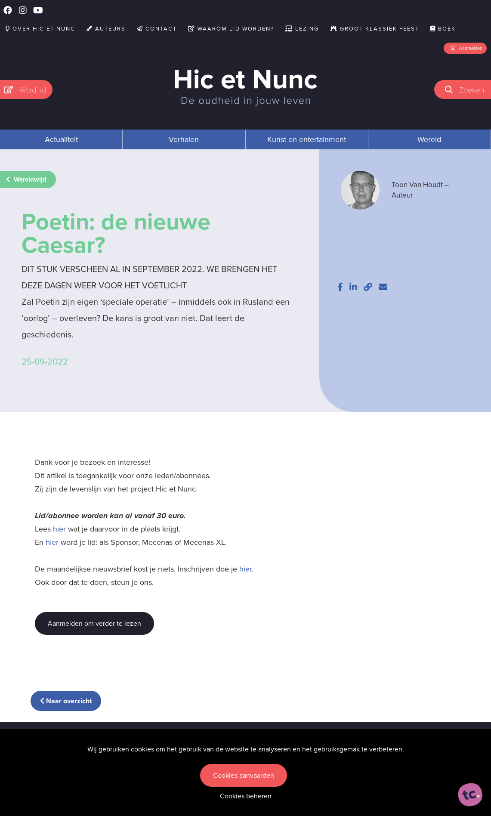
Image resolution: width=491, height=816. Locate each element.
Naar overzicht (66, 701)
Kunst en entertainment (306, 139)
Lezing (302, 29)
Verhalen (184, 139)
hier (59, 529)
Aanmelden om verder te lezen (94, 623)
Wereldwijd (26, 179)
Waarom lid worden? (231, 29)
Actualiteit (61, 139)
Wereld (429, 139)
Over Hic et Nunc (40, 29)
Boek (443, 29)
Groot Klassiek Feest (374, 29)
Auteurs (106, 29)
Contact (157, 29)
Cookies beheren (246, 796)
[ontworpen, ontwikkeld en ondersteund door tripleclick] (470, 795)
